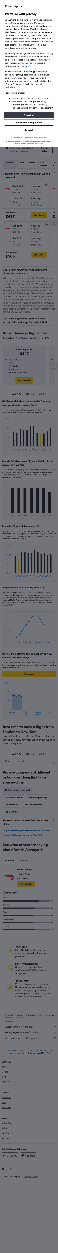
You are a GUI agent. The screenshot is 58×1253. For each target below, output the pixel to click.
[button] (29, 115)
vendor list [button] (25, 66)
